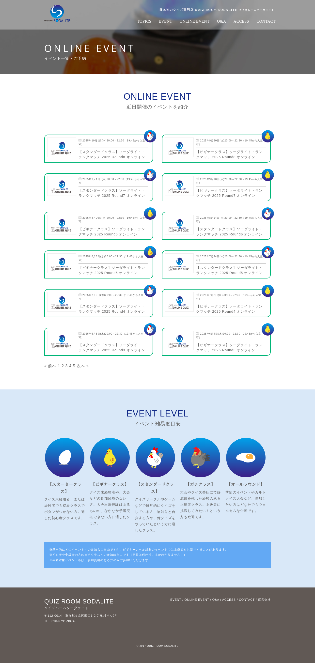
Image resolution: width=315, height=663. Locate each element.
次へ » (83, 366)
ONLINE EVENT (195, 21)
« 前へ (50, 366)
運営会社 (264, 599)
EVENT (165, 21)
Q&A (221, 21)
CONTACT (266, 21)
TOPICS (144, 21)
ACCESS (241, 21)
